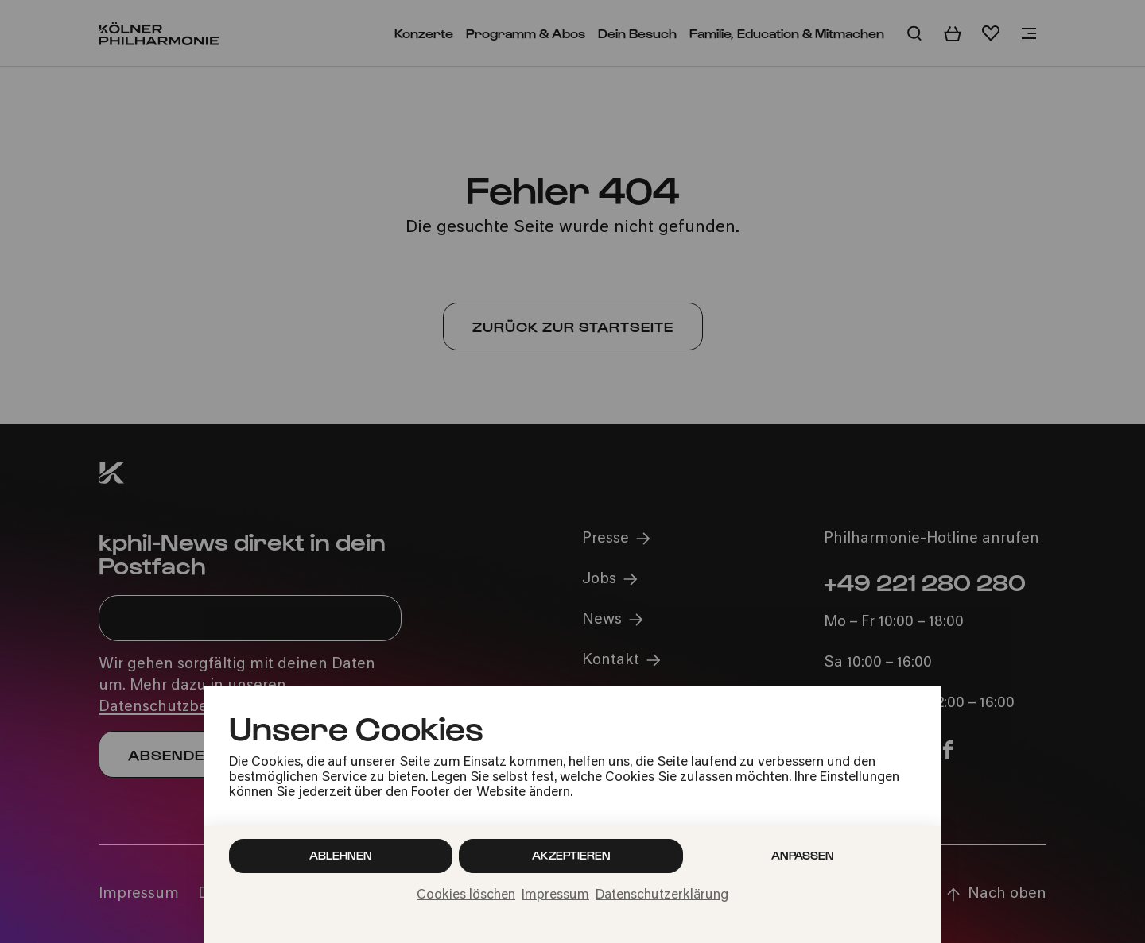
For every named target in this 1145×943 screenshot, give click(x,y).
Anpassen (802, 855)
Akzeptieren (571, 855)
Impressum (555, 895)
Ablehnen (340, 855)
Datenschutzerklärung (662, 895)
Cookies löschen (466, 895)
